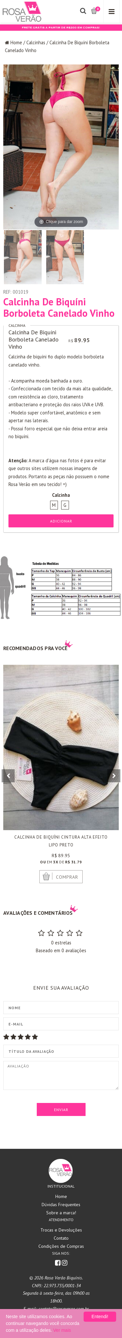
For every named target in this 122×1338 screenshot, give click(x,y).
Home (16, 42)
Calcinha (16, 325)
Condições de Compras (61, 1246)
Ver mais (62, 1330)
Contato (61, 1238)
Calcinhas (35, 42)
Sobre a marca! (61, 1213)
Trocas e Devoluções (61, 1230)
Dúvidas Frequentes (61, 1204)
